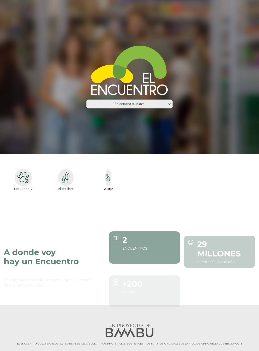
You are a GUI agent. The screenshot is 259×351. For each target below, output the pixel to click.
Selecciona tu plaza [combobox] (129, 104)
